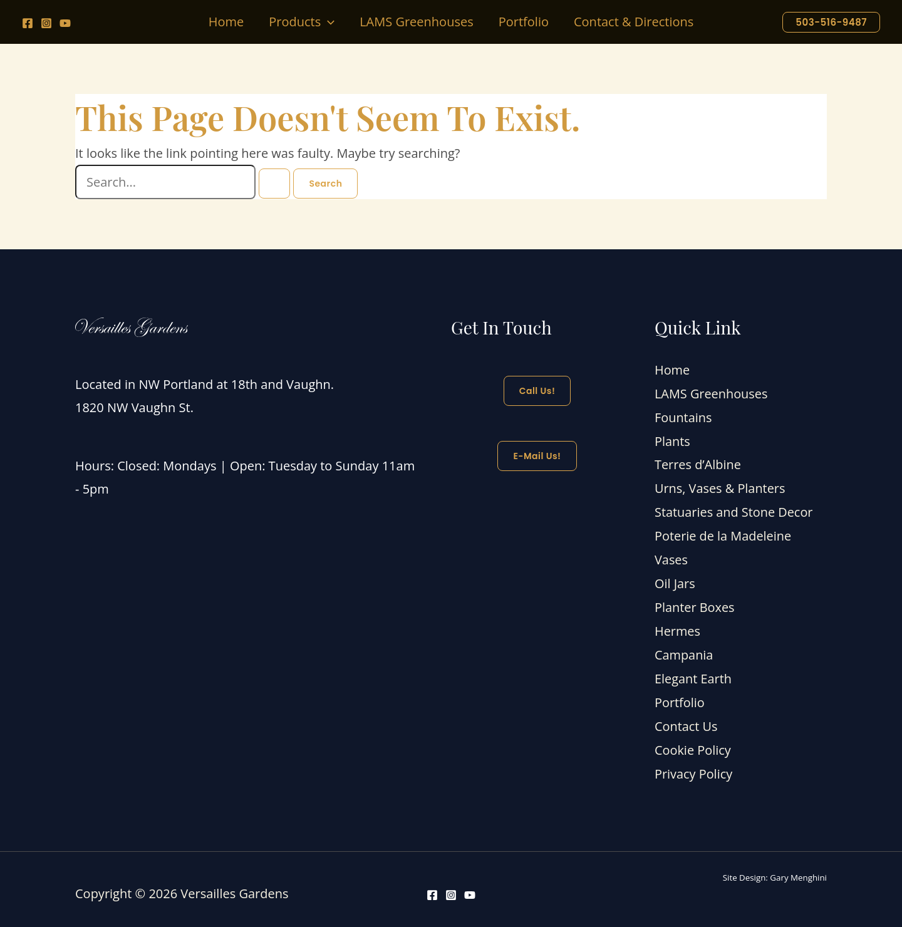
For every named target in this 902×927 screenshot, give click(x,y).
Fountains (683, 416)
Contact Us (686, 718)
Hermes (677, 625)
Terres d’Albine (698, 462)
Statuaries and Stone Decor (734, 509)
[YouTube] (65, 23)
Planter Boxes (695, 602)
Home (672, 369)
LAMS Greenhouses (712, 393)
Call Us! (537, 391)
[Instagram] (46, 23)
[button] (301, 22)
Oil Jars (675, 579)
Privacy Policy (694, 765)
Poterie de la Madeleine (723, 532)
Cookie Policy (693, 741)
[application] (327, 22)
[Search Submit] (274, 183)
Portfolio (680, 695)
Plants (672, 439)
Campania (684, 648)
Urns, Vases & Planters (720, 485)
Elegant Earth (693, 672)
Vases (671, 555)
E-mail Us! (537, 456)
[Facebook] (27, 23)
